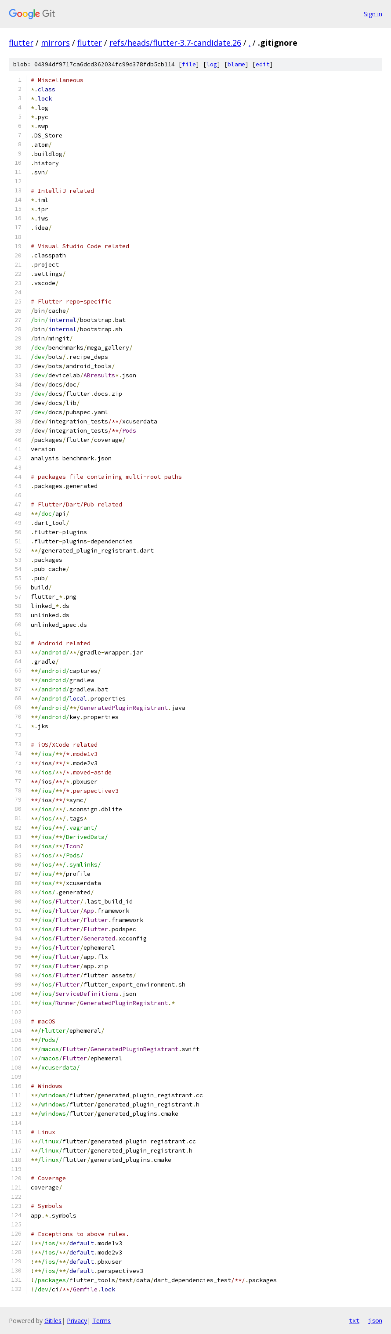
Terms (101, 1320)
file (189, 64)
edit (263, 64)
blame (236, 64)
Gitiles (53, 1320)
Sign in (373, 14)
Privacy (77, 1320)
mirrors (55, 42)
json (375, 1320)
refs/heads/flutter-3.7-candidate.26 (175, 42)
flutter (21, 42)
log (211, 64)
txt (354, 1320)
